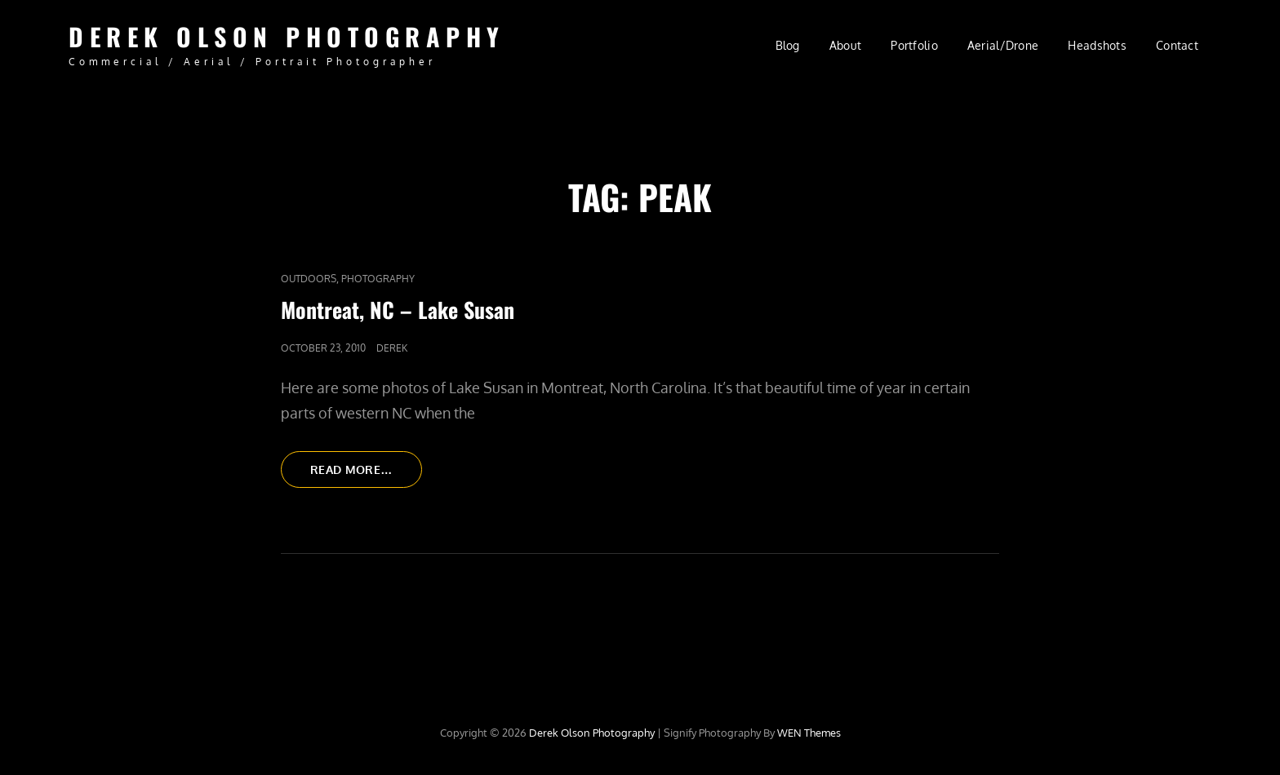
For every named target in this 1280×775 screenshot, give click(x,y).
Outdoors (308, 278)
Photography (378, 278)
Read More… (366, 474)
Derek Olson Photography (287, 36)
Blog (788, 45)
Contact (1177, 45)
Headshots (1097, 45)
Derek (391, 348)
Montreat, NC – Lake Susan (397, 310)
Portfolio (914, 45)
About (845, 45)
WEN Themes (809, 732)
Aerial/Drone (1002, 45)
